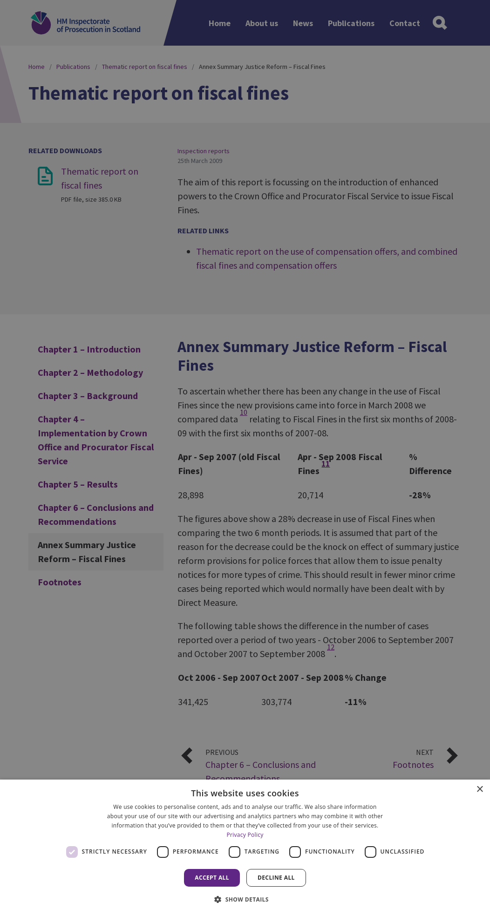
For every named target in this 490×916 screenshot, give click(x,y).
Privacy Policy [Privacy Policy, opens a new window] (244, 835)
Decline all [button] (276, 878)
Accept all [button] (212, 878)
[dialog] (245, 848)
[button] (245, 899)
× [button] (479, 789)
